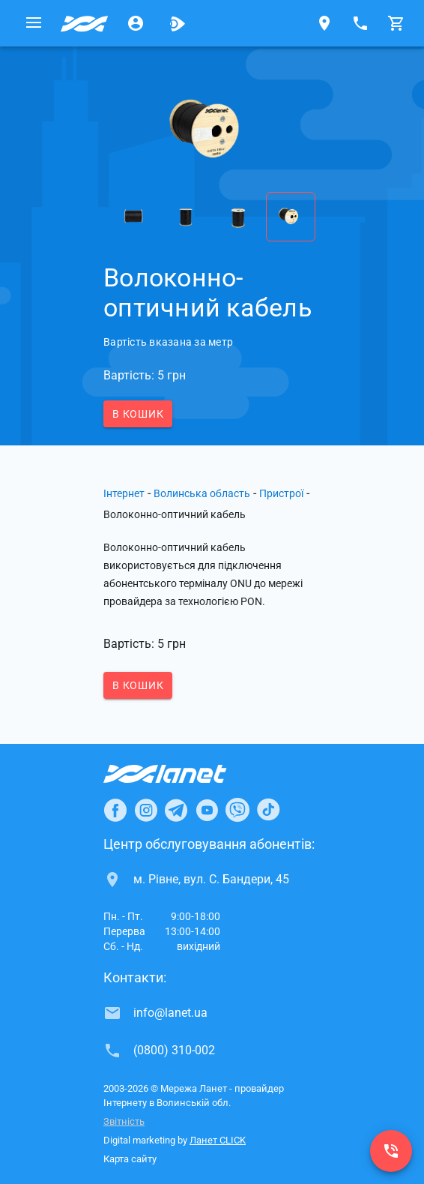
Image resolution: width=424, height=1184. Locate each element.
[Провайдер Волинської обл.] (85, 23)
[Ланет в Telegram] (176, 810)
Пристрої (281, 493)
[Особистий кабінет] (136, 23)
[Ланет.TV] (178, 23)
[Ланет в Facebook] (115, 810)
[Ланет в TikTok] (268, 810)
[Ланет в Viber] (237, 810)
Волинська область (202, 493)
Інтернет (124, 493)
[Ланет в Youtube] (207, 810)
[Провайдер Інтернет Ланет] (182, 774)
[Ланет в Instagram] (146, 810)
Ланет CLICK (218, 1140)
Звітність (124, 1121)
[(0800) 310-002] (391, 1151)
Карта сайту (130, 1159)
